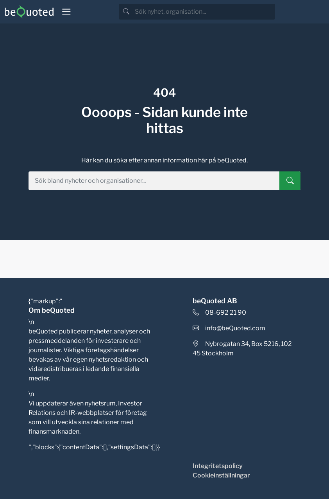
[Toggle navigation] (66, 11)
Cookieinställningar (221, 475)
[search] (204, 12)
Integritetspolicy (218, 466)
